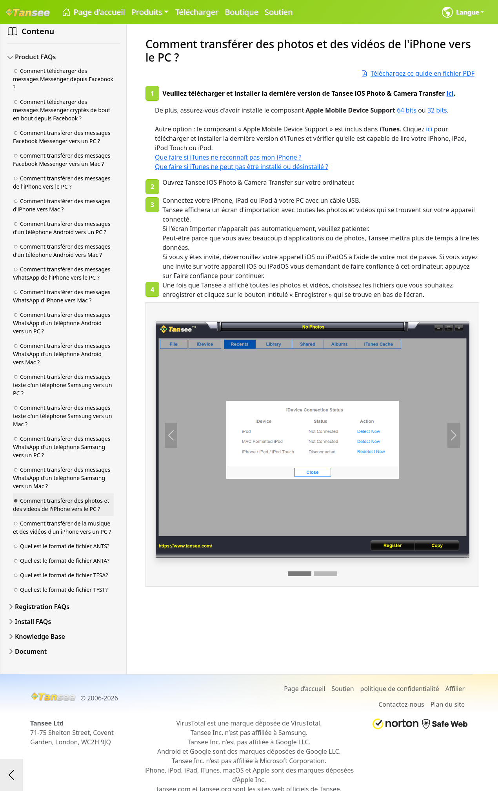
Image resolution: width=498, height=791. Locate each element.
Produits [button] (146, 12)
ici (450, 93)
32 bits (437, 110)
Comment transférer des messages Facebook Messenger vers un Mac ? (61, 159)
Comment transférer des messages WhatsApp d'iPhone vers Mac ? (61, 296)
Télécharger (196, 12)
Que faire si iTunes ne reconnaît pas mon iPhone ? (228, 157)
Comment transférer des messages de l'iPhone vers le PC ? (61, 182)
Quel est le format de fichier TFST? (60, 589)
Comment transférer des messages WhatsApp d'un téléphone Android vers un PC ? (61, 323)
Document (31, 651)
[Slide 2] (325, 573)
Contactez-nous (401, 704)
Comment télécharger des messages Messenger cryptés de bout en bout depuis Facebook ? (61, 110)
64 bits (406, 110)
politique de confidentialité (399, 688)
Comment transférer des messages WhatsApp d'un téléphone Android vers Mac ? (61, 354)
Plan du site (448, 704)
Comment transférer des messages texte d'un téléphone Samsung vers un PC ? (62, 385)
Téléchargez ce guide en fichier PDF (417, 73)
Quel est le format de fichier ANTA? (61, 560)
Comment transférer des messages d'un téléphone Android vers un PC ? (61, 228)
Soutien (279, 12)
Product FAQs (35, 57)
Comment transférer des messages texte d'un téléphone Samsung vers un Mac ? (62, 416)
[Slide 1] (299, 573)
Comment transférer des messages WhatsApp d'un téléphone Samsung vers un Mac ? (61, 478)
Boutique (241, 12)
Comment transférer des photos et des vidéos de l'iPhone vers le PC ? (61, 505)
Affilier (455, 688)
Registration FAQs (42, 606)
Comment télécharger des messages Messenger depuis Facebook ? (63, 79)
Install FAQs (33, 621)
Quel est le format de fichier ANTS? (61, 546)
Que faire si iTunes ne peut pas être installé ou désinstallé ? (241, 166)
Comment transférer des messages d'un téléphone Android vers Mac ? (61, 250)
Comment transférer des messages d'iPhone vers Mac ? (61, 205)
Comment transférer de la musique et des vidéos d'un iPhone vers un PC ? (62, 527)
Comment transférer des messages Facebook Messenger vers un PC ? (61, 137)
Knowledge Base (40, 636)
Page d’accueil (93, 12)
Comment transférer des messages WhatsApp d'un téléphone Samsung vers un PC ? (61, 447)
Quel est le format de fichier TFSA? (60, 575)
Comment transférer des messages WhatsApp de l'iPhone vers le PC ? (61, 273)
